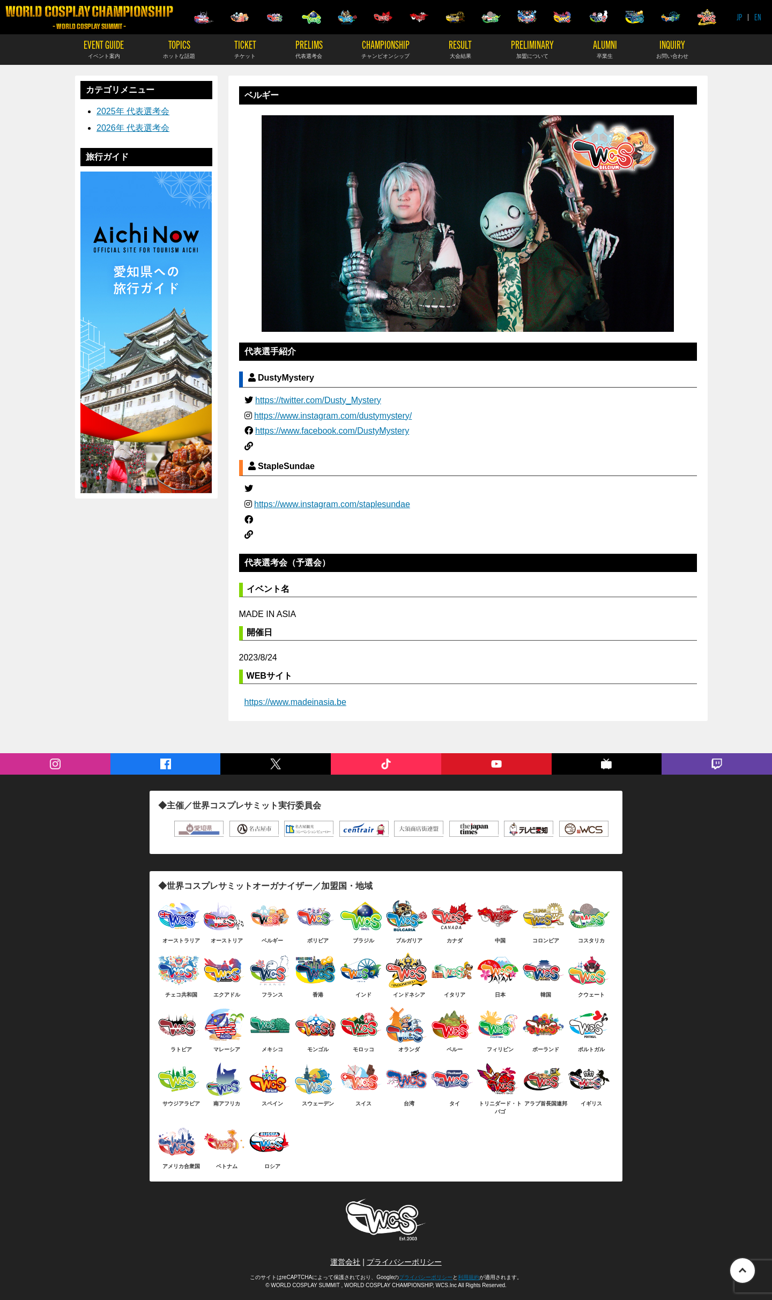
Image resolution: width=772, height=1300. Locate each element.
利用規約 (468, 1277)
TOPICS (179, 49)
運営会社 (345, 1262)
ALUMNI (605, 49)
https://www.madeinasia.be (295, 702)
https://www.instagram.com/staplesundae (332, 504)
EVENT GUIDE (104, 49)
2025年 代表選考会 (132, 111)
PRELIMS (309, 49)
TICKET (245, 49)
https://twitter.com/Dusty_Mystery (318, 400)
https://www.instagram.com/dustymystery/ (333, 415)
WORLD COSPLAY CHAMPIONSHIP (89, 17)
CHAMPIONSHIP (385, 49)
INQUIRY (672, 49)
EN (757, 17)
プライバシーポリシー (404, 1262)
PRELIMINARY (532, 49)
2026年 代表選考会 (132, 127)
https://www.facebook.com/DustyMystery (332, 430)
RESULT (460, 49)
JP (739, 17)
